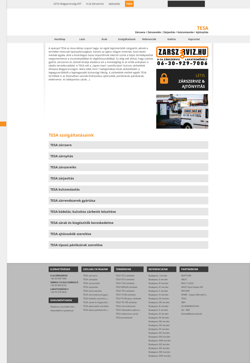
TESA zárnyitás (90, 279)
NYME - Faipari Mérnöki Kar (194, 294)
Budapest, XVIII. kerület (160, 340)
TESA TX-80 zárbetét (126, 294)
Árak (104, 39)
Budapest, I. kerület (158, 275)
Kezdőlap (59, 39)
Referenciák (149, 39)
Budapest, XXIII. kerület (160, 355)
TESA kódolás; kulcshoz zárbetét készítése (103, 298)
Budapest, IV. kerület (158, 287)
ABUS (184, 279)
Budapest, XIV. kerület (159, 325)
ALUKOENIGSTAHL (190, 306)
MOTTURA (186, 275)
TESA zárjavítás (90, 287)
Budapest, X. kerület (158, 309)
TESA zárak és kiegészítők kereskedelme (102, 302)
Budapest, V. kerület (158, 290)
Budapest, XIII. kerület (159, 321)
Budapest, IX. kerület (158, 306)
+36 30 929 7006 (58, 278)
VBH (183, 302)
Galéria (171, 39)
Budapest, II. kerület (158, 279)
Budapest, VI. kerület (158, 294)
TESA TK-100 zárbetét (126, 302)
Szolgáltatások (127, 39)
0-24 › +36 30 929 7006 (188, 4)
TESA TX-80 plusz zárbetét (128, 298)
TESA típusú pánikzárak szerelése (99, 309)
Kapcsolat (194, 39)
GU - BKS (185, 309)
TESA (183, 298)
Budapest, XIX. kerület (159, 344)
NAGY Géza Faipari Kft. (192, 287)
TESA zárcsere (90, 275)
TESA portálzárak (124, 317)
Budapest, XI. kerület (158, 313)
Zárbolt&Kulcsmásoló (191, 313)
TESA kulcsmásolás (92, 290)
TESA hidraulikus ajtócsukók (129, 309)
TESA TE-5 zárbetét (125, 275)
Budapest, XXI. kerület (159, 348)
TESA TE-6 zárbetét (125, 279)
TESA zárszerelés (91, 283)
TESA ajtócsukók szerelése (96, 306)
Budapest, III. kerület (158, 283)
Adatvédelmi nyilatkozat (61, 310)
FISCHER (185, 290)
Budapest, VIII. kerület (159, 302)
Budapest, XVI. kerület (159, 332)
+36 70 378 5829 (58, 292)
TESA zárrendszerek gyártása (97, 294)
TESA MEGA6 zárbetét (126, 287)
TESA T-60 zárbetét (125, 283)
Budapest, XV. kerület (159, 329)
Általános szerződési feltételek (65, 306)
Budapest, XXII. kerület (159, 352)
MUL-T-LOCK (187, 283)
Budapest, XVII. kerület (159, 336)
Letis (82, 39)
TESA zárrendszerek (125, 306)
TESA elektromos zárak (127, 313)
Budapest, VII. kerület (159, 298)
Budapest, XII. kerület (159, 317)
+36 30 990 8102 (58, 285)
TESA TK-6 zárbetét (125, 290)
